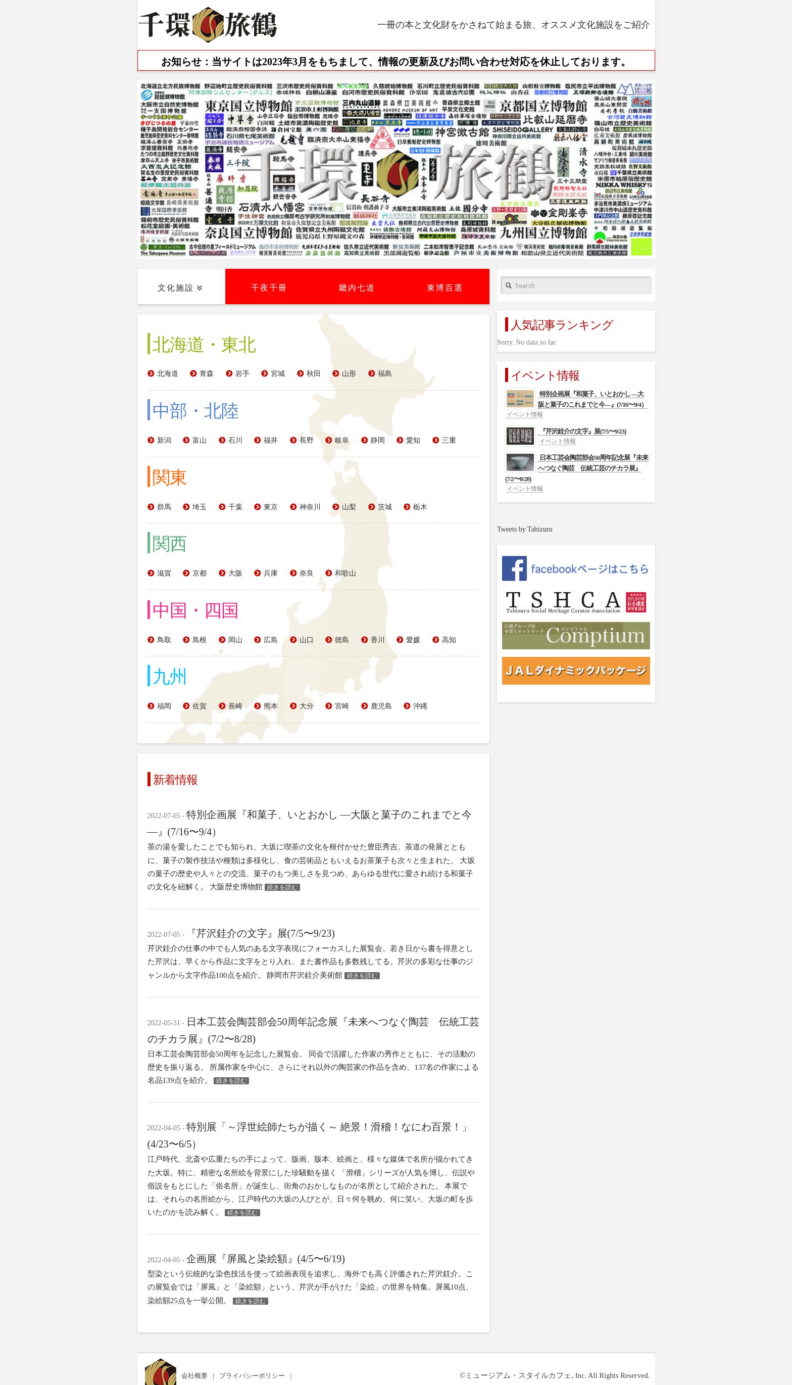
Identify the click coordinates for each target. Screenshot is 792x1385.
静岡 (378, 440)
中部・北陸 (195, 409)
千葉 (235, 507)
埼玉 (199, 507)
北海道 (167, 373)
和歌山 (345, 573)
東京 (271, 507)
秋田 (314, 373)
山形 (349, 373)
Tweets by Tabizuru (525, 529)
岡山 (235, 640)
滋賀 (164, 573)
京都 (199, 573)
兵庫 (271, 573)
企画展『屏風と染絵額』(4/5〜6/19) (265, 1258)
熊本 (271, 706)
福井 (271, 440)
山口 (307, 640)
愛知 (413, 440)
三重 (449, 440)
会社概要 (195, 1375)
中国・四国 (195, 609)
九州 (170, 675)
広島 (271, 640)
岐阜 (342, 440)
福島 (385, 373)
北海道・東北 (204, 343)
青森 (207, 373)
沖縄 (420, 706)
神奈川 (310, 507)
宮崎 (342, 706)
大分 (307, 706)
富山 (199, 440)
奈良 (307, 573)
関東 (170, 476)
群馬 (164, 507)
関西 (170, 542)
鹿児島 (381, 706)
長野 (307, 440)
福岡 (164, 706)
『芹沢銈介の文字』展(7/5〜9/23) (260, 933)
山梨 (349, 507)
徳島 (342, 640)
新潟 (164, 440)
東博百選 (445, 287)
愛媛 (413, 640)
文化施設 (176, 287)
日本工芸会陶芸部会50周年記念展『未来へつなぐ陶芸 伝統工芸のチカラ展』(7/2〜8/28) (576, 468)
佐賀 (199, 706)
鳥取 (164, 640)
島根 (199, 640)
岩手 (242, 373)
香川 (378, 640)
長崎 (235, 706)
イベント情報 (525, 414)
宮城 (278, 373)
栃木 (420, 507)
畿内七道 (357, 287)
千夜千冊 (269, 287)
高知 (449, 640)
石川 (235, 440)
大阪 (235, 573)
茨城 (385, 507)
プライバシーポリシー (252, 1375)
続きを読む (282, 887)
